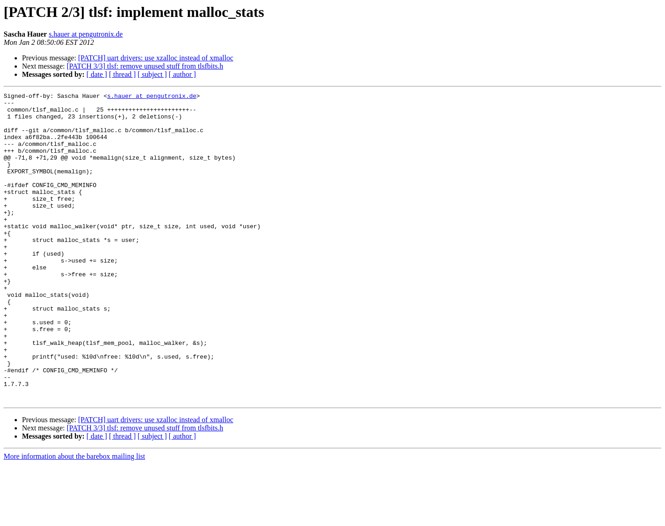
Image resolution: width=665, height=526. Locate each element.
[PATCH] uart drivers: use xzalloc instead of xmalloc (155, 58)
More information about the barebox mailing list (74, 518)
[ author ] (182, 74)
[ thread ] (122, 74)
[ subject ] (152, 74)
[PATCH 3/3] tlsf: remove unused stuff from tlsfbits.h (145, 66)
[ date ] (96, 74)
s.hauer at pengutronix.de (86, 34)
